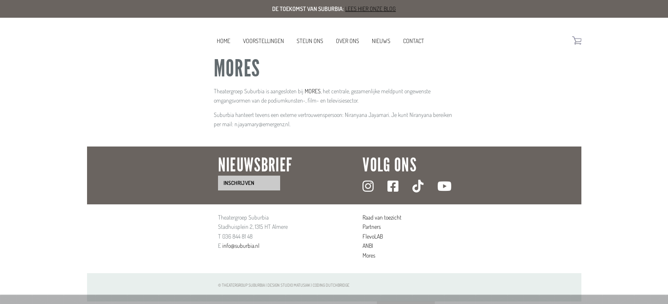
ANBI (368, 245)
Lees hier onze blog (370, 8)
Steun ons (310, 40)
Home (223, 40)
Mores (369, 255)
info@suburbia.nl (240, 245)
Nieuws (381, 40)
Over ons (347, 40)
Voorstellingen (263, 40)
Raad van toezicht (382, 217)
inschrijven (239, 182)
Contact (413, 40)
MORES (313, 91)
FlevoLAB (373, 236)
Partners (372, 226)
